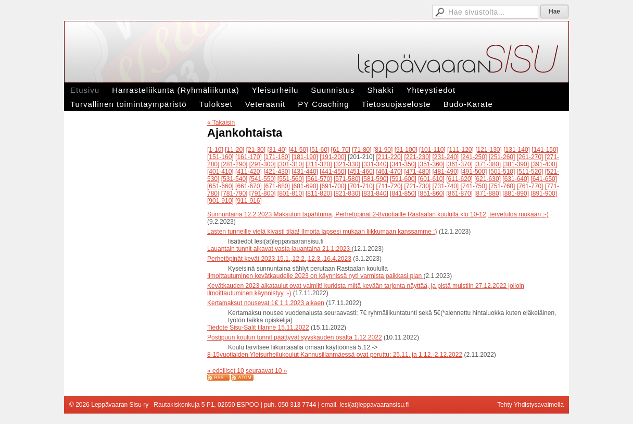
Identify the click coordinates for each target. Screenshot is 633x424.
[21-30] (255, 149)
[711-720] (389, 186)
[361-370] (459, 164)
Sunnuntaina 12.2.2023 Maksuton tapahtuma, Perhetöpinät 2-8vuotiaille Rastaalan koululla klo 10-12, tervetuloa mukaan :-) (378, 214)
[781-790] (234, 193)
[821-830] (347, 193)
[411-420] (248, 171)
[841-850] (403, 193)
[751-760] (502, 186)
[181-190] (305, 157)
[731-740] (446, 186)
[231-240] (446, 157)
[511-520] (530, 171)
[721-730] (417, 186)
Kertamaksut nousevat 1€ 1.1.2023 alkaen (265, 303)
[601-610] (431, 179)
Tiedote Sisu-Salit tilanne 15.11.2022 (258, 327)
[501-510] (502, 171)
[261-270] (530, 157)
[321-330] (347, 164)
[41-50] (298, 149)
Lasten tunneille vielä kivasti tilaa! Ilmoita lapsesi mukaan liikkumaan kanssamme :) (322, 231)
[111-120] (460, 149)
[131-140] (516, 149)
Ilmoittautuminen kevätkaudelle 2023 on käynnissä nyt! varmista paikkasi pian (315, 276)
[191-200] (333, 157)
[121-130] (488, 149)
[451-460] (361, 171)
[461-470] (389, 171)
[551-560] (290, 179)
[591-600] (403, 179)
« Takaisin (221, 122)
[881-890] (515, 193)
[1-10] (215, 149)
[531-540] (234, 179)
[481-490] (446, 171)
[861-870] (459, 193)
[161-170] (248, 157)
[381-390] (515, 164)
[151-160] (220, 157)
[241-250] (474, 157)
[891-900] (543, 193)
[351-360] (431, 164)
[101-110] (432, 149)
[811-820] (319, 193)
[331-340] (375, 164)
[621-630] (487, 179)
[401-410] (220, 171)
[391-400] (543, 164)
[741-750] (474, 186)
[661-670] (248, 186)
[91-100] (406, 149)
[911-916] (248, 200)
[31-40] (276, 149)
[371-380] (487, 164)
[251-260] (502, 157)
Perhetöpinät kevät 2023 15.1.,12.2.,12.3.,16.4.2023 (279, 258)
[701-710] (361, 186)
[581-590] (375, 179)
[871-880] (487, 193)
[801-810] (290, 193)
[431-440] (305, 171)
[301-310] (290, 164)
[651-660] (220, 186)
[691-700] (333, 186)
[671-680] (276, 186)
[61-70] (340, 149)
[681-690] (305, 186)
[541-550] (262, 179)
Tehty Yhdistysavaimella (530, 404)
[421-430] (276, 171)
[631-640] (515, 179)
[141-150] (544, 149)
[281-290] (234, 164)
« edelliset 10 (225, 370)
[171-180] (276, 157)
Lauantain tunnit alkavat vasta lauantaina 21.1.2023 (279, 248)
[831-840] (375, 193)
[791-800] (262, 193)
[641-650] (543, 179)
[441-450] (333, 171)
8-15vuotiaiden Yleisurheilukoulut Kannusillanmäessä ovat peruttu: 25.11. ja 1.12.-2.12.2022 (334, 354)
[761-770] (530, 186)
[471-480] (417, 171)
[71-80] (361, 149)
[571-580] (347, 179)
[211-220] (389, 157)
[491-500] (474, 171)
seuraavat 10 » (266, 370)
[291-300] (262, 164)
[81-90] (383, 149)
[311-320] (319, 164)
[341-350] (403, 164)
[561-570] (319, 179)
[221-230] (417, 157)
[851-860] (431, 193)
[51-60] (319, 149)
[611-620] (459, 179)
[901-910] (220, 200)
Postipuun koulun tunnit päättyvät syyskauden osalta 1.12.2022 (294, 337)
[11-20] (234, 149)
